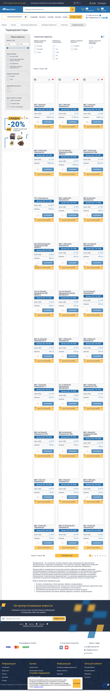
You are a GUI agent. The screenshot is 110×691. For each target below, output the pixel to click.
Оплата (4, 675)
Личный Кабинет (89, 668)
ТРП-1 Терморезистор (41, 198)
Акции (21, 625)
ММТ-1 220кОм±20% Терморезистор (40, 151)
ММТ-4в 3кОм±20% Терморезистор (89, 198)
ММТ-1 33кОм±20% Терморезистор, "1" (40, 385)
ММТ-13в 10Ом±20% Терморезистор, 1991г (41, 433)
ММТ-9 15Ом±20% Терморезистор (64, 480)
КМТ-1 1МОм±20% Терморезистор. (64, 105)
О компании (34, 17)
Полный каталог (14, 17)
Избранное (87, 675)
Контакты (58, 17)
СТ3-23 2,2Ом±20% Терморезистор (89, 292)
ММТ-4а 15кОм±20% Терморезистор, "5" (40, 339)
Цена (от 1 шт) (11, 40)
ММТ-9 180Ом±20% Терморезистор (89, 480)
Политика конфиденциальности (67, 668)
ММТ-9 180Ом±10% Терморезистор (89, 339)
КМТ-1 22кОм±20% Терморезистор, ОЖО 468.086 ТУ (90, 434)
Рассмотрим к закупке (36, 671)
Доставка (50, 17)
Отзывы (65, 17)
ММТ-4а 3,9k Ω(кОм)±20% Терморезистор (67, 526)
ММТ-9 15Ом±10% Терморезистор (39, 480)
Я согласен (76, 683)
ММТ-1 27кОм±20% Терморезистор (89, 105)
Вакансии (60, 675)
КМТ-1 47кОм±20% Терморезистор (89, 526)
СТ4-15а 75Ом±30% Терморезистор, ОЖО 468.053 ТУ (65, 152)
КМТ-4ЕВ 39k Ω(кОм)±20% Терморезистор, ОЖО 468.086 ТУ (42, 245)
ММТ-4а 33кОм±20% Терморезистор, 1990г (66, 433)
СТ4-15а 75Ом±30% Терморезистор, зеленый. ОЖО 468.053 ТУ (67, 293)
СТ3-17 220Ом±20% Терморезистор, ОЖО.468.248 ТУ (65, 386)
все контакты (88, 654)
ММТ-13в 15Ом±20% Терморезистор (89, 244)
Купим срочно (33, 668)
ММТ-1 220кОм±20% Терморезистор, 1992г (90, 151)
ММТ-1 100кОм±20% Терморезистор (65, 244)
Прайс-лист (5, 671)
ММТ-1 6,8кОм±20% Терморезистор (65, 198)
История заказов (89, 671)
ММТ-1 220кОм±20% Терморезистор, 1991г (90, 385)
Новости (42, 625)
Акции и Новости (62, 671)
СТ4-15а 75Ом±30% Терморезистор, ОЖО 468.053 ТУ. (41, 293)
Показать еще (66, 555)
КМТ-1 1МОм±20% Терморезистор (40, 105)
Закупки (31, 625)
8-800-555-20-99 (92, 15)
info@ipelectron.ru (93, 18)
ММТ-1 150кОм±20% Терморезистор (65, 339)
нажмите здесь (38, 687)
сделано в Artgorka (100, 686)
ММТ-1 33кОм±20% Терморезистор (40, 526)
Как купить (42, 17)
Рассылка (87, 678)
